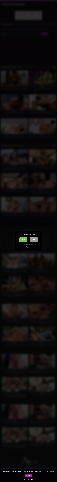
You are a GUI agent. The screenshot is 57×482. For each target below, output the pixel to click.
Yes (23, 240)
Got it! (28, 475)
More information (28, 479)
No (34, 240)
